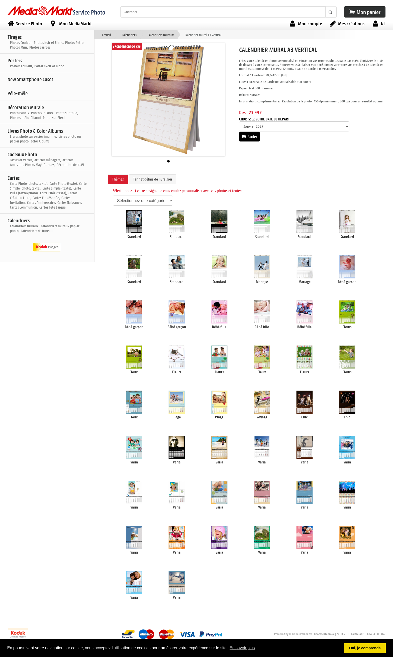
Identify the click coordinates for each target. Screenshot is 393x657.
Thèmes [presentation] (118, 179)
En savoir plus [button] (242, 648)
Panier (249, 136)
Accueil (106, 35)
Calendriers (129, 35)
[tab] (118, 180)
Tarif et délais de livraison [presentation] (152, 179)
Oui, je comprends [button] (365, 648)
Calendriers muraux (161, 35)
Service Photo (89, 12)
